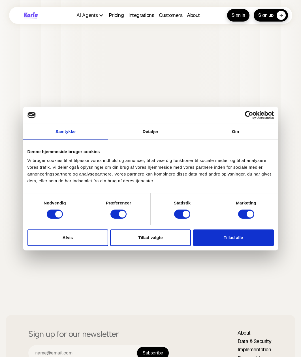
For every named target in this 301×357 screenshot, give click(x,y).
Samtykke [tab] (65, 131)
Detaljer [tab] (151, 131)
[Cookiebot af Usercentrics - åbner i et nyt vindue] (249, 115)
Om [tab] (235, 131)
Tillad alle (233, 237)
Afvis (68, 237)
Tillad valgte (150, 237)
